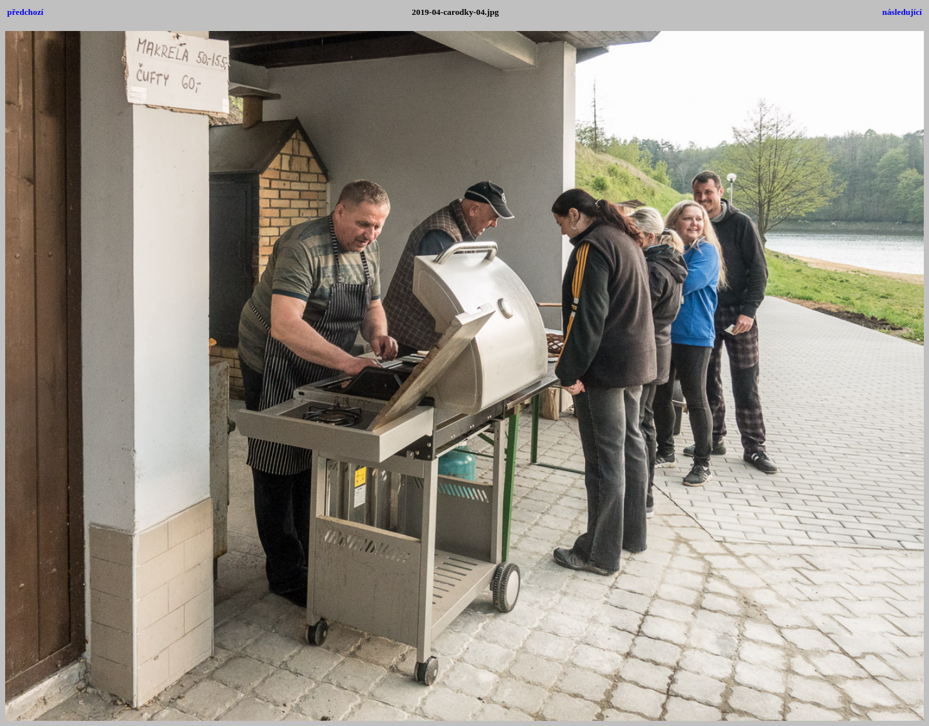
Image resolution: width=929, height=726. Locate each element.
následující (902, 12)
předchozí (25, 12)
